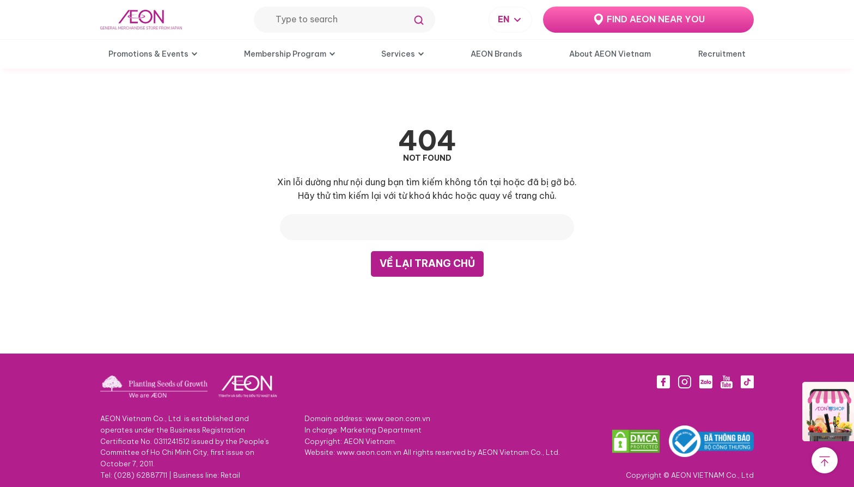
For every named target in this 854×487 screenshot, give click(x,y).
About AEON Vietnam (610, 54)
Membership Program (285, 54)
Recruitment (722, 54)
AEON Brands (496, 54)
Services (398, 54)
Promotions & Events (148, 54)
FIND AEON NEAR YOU (656, 19)
